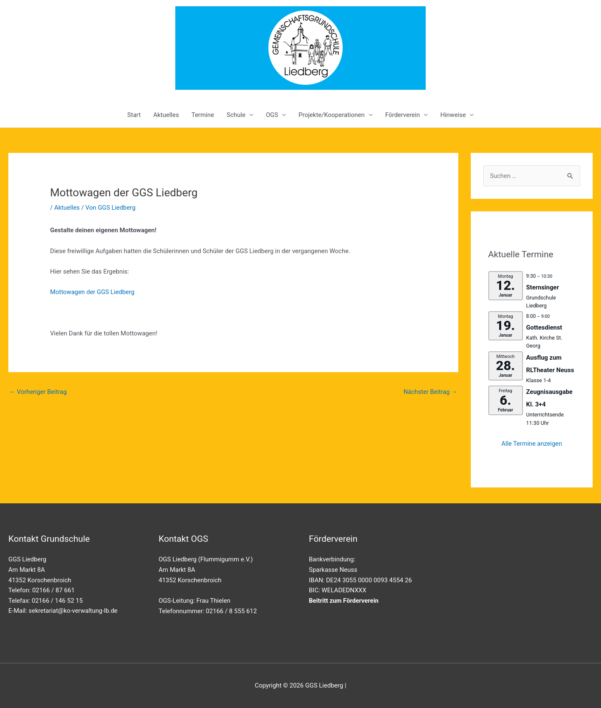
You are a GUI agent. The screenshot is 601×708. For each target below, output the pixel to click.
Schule (236, 115)
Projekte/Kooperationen (331, 115)
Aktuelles (166, 115)
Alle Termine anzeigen (532, 443)
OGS (272, 115)
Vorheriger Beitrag (38, 392)
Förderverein (402, 115)
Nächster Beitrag (430, 392)
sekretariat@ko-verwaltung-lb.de (74, 610)
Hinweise (453, 115)
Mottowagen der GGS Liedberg (92, 292)
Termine (203, 115)
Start (134, 115)
